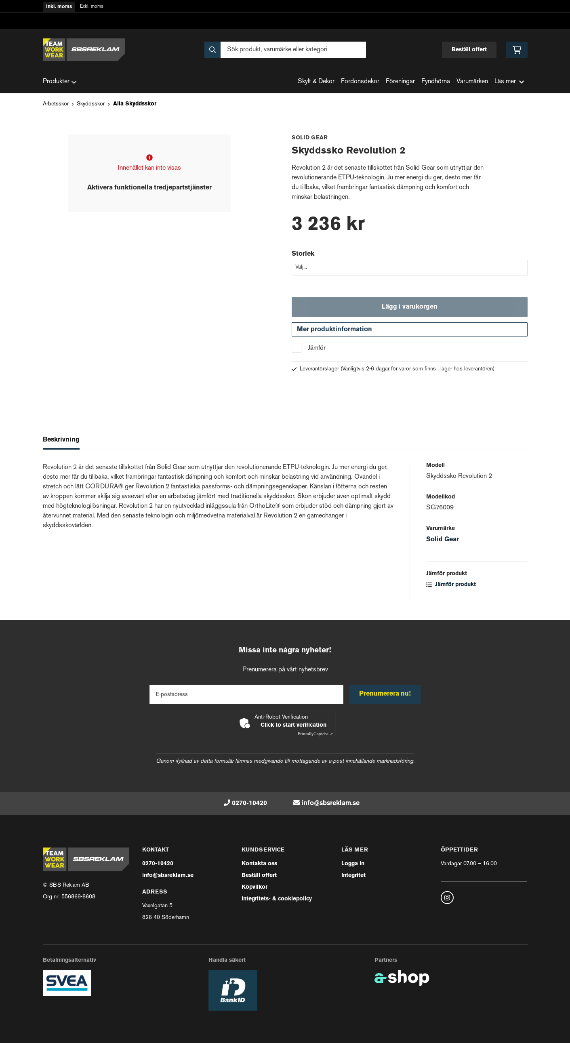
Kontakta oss (259, 863)
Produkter (60, 82)
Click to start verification (293, 725)
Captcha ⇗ (315, 734)
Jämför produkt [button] (451, 586)
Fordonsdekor (360, 82)
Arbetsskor (56, 104)
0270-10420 (249, 803)
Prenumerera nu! (385, 694)
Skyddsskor (91, 104)
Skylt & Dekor (316, 82)
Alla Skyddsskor (134, 104)
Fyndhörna (435, 82)
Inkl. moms (59, 7)
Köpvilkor (254, 887)
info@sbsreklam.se (330, 803)
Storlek (303, 254)
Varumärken (472, 82)
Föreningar (400, 82)
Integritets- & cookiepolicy (277, 899)
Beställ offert (469, 50)
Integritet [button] (353, 875)
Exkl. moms (91, 6)
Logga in (352, 863)
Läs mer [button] (509, 82)
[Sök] (285, 50)
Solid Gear (442, 541)
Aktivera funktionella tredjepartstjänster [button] (149, 188)
